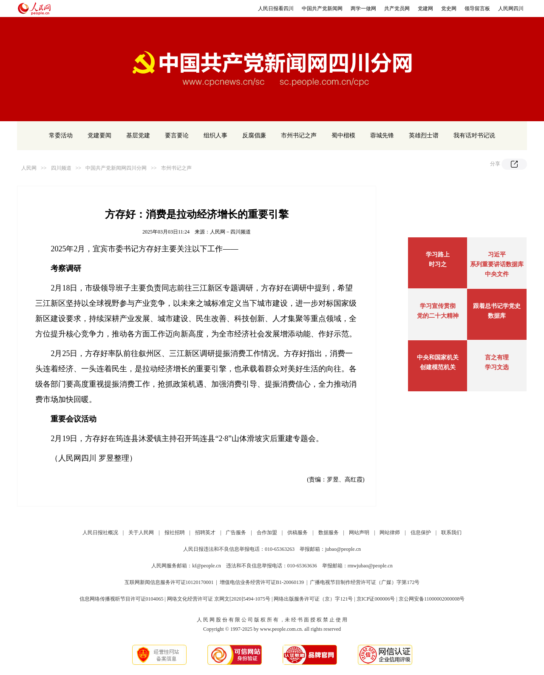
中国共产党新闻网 (322, 8)
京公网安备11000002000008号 (432, 599)
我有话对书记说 (474, 135)
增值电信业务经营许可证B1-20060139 (262, 582)
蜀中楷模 (343, 135)
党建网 (425, 8)
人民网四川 (511, 8)
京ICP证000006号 (376, 599)
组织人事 (215, 135)
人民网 (29, 168)
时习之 (438, 264)
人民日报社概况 (100, 532)
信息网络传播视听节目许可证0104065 (121, 599)
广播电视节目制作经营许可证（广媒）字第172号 (364, 582)
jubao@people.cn (343, 549)
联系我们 (451, 532)
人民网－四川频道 (230, 232)
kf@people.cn (206, 566)
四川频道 (61, 168)
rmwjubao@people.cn (370, 566)
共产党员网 (397, 8)
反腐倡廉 (254, 135)
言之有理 (497, 357)
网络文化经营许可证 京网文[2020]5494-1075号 (218, 599)
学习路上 (438, 254)
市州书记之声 (299, 135)
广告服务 (236, 532)
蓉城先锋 (382, 135)
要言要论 (177, 135)
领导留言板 (477, 8)
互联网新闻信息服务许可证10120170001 (169, 582)
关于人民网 (141, 532)
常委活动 (61, 135)
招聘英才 (205, 532)
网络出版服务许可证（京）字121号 (313, 599)
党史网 (448, 8)
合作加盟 (267, 532)
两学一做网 (363, 8)
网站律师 (390, 532)
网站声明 (359, 532)
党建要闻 (99, 135)
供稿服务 (297, 532)
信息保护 (421, 532)
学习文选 (497, 367)
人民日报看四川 (276, 8)
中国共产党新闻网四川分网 (116, 168)
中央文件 (497, 274)
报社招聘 (174, 532)
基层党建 (138, 135)
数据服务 (328, 532)
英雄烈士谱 (424, 135)
